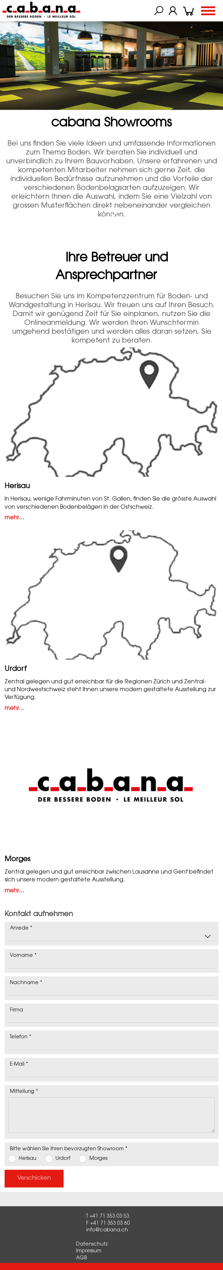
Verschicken (34, 1178)
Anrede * (21, 928)
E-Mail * (19, 1064)
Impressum (88, 1251)
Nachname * (26, 983)
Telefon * (20, 1037)
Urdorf (16, 669)
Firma (16, 1010)
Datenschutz (92, 1244)
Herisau (17, 486)
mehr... (14, 518)
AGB (81, 1258)
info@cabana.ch (107, 1230)
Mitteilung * (24, 1091)
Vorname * (23, 955)
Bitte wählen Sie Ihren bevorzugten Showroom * (69, 1149)
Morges (17, 859)
